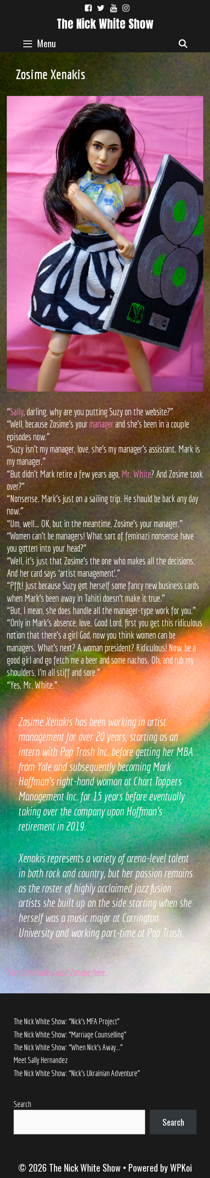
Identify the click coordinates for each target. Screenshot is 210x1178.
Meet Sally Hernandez (41, 1060)
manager (101, 423)
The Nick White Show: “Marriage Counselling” (70, 1034)
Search (22, 1104)
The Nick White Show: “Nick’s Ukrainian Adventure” (77, 1073)
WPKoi (181, 1167)
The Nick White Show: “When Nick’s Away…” (68, 1047)
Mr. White (136, 473)
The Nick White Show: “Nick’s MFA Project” (67, 1021)
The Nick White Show (105, 23)
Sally (17, 411)
